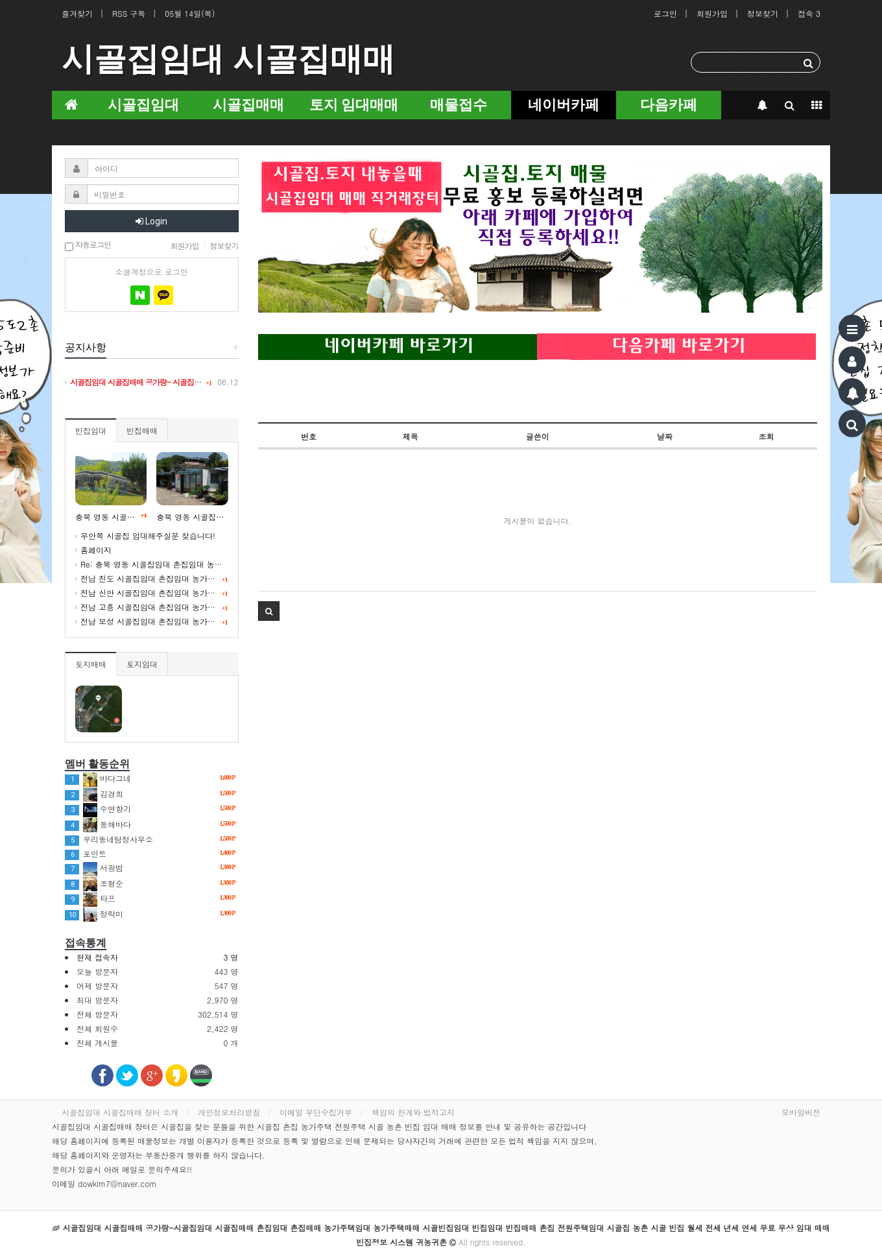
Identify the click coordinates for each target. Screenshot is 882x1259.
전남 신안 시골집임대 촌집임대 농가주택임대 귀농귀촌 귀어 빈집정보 (199, 592)
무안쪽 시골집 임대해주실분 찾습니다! (145, 535)
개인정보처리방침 (229, 1112)
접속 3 (809, 13)
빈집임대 (90, 430)
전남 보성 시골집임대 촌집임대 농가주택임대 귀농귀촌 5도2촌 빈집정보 (204, 621)
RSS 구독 (128, 13)
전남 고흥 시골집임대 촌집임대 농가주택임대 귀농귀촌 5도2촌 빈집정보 (204, 606)
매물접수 (458, 105)
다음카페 (668, 105)
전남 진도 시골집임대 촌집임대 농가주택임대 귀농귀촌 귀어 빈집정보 (199, 578)
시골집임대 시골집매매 (228, 59)
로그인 (665, 13)
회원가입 (712, 13)
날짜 (665, 436)
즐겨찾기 (77, 13)
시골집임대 (143, 105)
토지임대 (142, 663)
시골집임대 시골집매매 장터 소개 (120, 1112)
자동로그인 (88, 245)
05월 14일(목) (190, 13)
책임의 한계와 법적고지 (413, 1112)
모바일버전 (800, 1112)
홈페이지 (93, 549)
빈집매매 (142, 430)
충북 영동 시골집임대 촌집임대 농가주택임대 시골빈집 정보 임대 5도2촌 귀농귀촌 (192, 516)
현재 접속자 (97, 957)
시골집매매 (248, 105)
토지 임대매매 (353, 105)
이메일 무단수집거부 (316, 1112)
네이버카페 (563, 105)
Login (151, 221)
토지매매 (90, 663)
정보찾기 (762, 13)
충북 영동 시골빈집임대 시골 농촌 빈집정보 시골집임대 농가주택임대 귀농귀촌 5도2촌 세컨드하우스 (111, 516)
